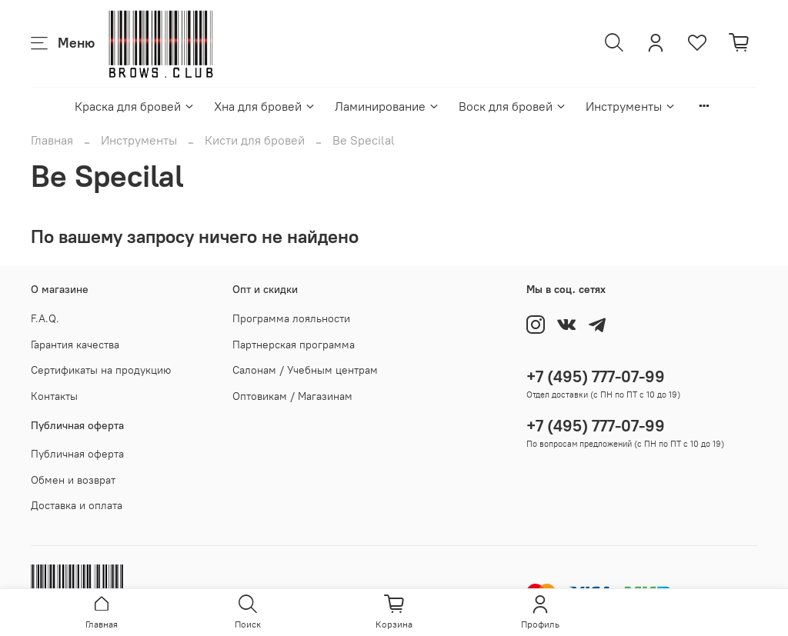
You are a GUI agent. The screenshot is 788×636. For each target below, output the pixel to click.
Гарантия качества (75, 344)
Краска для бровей (135, 106)
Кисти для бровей (255, 140)
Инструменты (631, 106)
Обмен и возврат (73, 480)
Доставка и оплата (76, 505)
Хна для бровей (265, 106)
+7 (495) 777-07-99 (595, 376)
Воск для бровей (513, 106)
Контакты (54, 396)
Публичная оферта (77, 454)
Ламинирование (387, 106)
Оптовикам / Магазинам (292, 396)
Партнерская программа (293, 344)
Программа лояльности (291, 318)
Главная (52, 140)
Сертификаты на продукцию (101, 370)
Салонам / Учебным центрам (305, 370)
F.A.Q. (45, 318)
